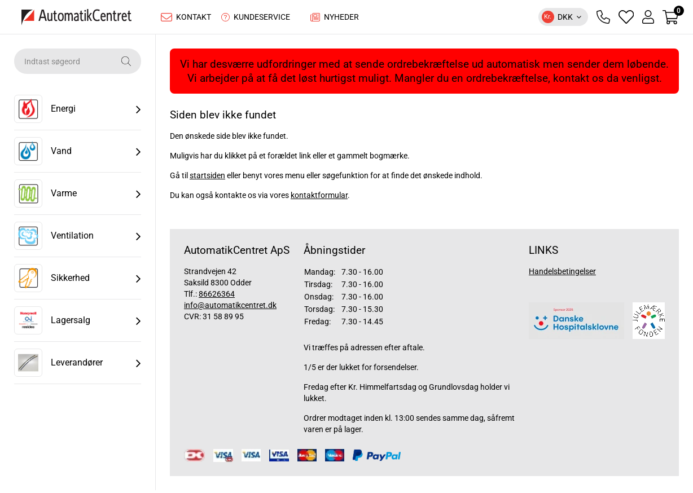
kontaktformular (319, 198)
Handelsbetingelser (562, 274)
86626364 (217, 296)
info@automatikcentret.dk (230, 307)
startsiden (207, 178)
